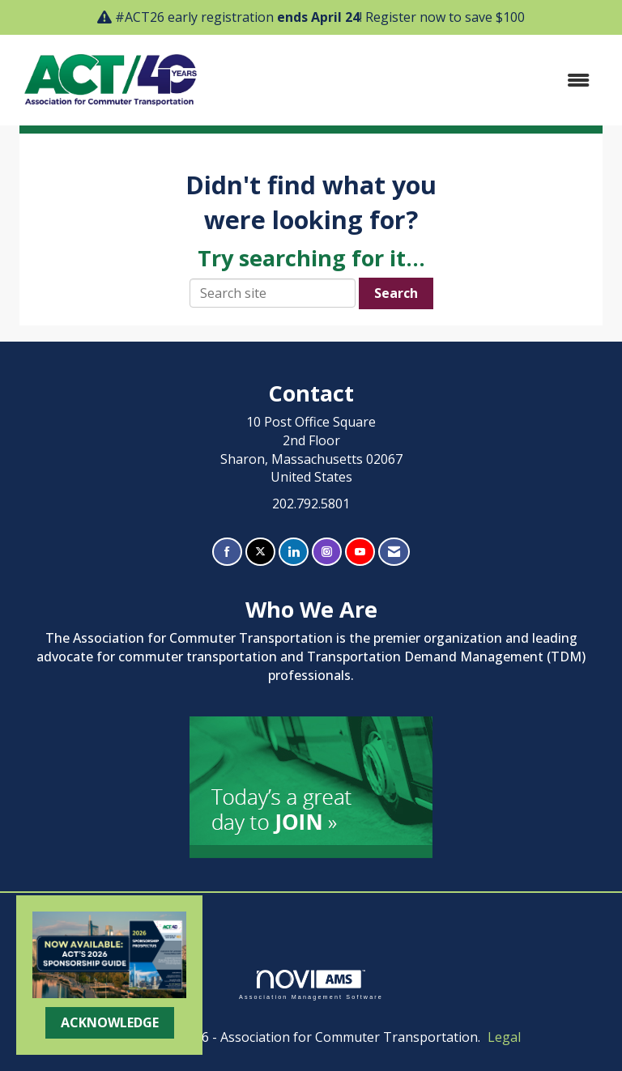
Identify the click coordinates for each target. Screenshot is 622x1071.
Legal (504, 1037)
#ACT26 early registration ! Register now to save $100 (320, 17)
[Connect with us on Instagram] (327, 552)
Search (396, 293)
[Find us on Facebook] (227, 552)
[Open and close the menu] (407, 80)
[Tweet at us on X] (260, 552)
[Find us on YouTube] (360, 552)
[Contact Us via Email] (394, 552)
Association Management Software (311, 985)
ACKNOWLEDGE (110, 1022)
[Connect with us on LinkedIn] (294, 552)
